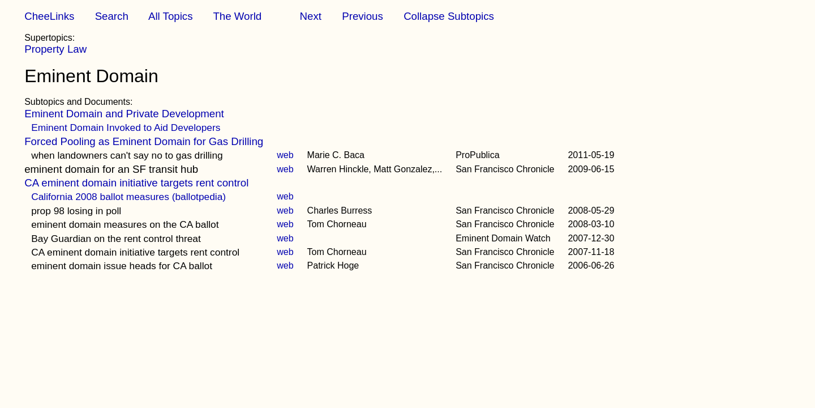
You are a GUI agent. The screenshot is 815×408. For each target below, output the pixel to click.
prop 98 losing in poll (76, 210)
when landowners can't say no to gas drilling (127, 155)
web (285, 155)
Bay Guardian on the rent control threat (116, 238)
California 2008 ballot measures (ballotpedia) (128, 196)
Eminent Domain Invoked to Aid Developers (125, 127)
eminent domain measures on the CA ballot (124, 224)
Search (111, 16)
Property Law (55, 49)
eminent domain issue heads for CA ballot (121, 265)
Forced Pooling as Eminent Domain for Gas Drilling (143, 141)
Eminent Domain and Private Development (124, 114)
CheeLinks (49, 16)
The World (237, 16)
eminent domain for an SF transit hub (111, 169)
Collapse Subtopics (449, 16)
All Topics (170, 16)
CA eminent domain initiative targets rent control (136, 183)
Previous (362, 16)
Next (310, 16)
